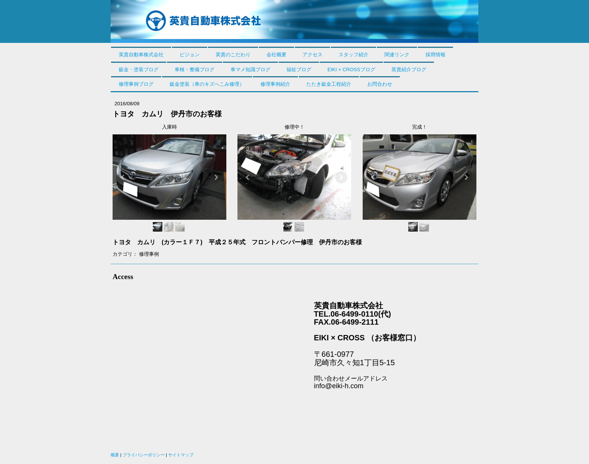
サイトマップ (180, 455)
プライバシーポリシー (144, 455)
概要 (115, 455)
